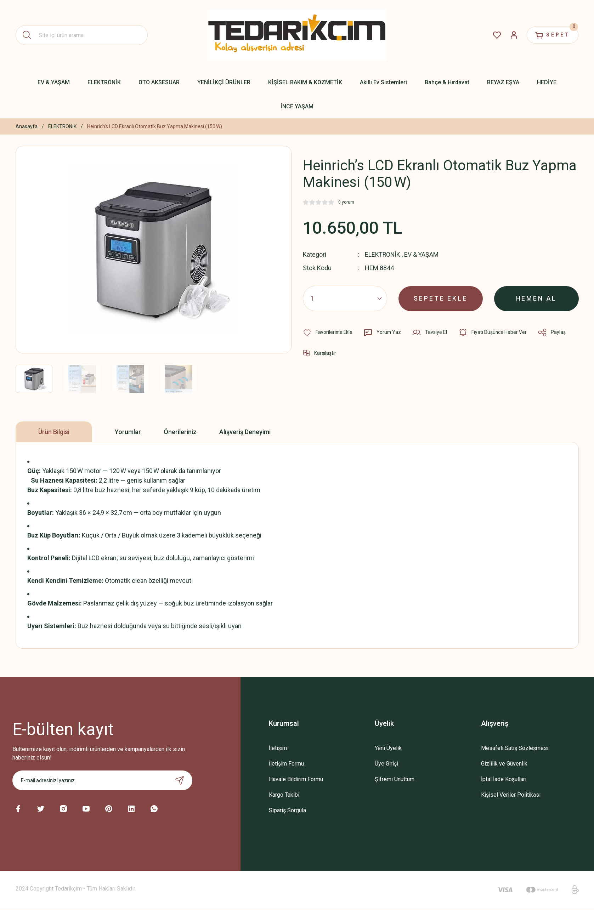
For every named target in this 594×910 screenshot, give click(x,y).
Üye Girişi (386, 763)
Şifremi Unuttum (394, 779)
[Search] (82, 35)
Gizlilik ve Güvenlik (504, 763)
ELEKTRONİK (383, 254)
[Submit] (179, 780)
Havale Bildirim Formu (296, 779)
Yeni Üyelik (388, 748)
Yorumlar (128, 432)
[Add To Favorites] (328, 332)
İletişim (278, 748)
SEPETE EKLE (441, 298)
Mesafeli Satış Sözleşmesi (514, 748)
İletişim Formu (286, 763)
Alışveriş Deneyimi (245, 432)
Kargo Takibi (284, 794)
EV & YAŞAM (422, 254)
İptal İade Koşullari (503, 779)
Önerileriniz (180, 432)
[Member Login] (512, 35)
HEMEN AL (536, 298)
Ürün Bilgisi (53, 432)
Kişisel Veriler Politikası (511, 794)
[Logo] (297, 35)
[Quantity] (345, 298)
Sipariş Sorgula (287, 810)
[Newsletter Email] (102, 780)
